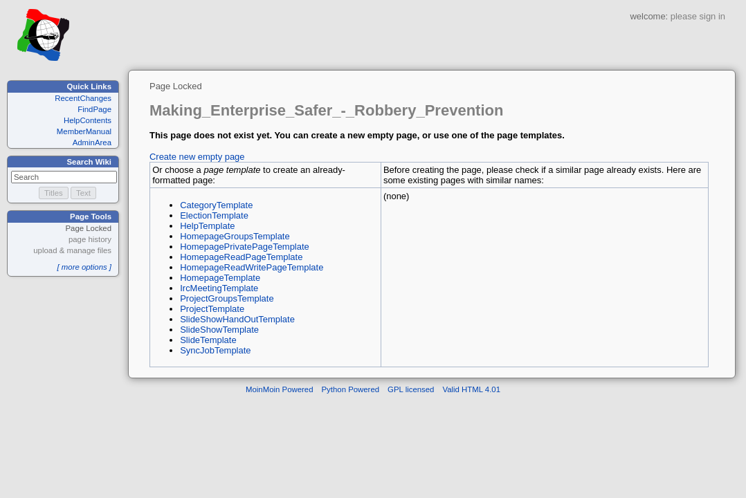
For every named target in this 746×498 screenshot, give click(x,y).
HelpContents (87, 120)
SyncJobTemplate (215, 350)
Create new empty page (197, 156)
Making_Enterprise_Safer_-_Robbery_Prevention (326, 110)
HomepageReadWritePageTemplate (251, 267)
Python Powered (351, 389)
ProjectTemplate (212, 309)
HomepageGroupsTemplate (234, 236)
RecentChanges (83, 98)
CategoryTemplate (216, 205)
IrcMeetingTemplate (219, 288)
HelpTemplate (207, 226)
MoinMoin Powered (279, 389)
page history (90, 239)
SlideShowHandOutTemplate (237, 319)
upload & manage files (72, 250)
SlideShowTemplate (219, 329)
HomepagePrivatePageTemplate (244, 246)
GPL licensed (411, 389)
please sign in (698, 16)
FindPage (94, 109)
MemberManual (84, 131)
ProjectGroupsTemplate (226, 298)
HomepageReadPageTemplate (241, 257)
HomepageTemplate (220, 278)
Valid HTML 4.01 (471, 389)
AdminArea (92, 142)
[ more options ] (84, 267)
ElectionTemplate (214, 215)
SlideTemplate (208, 340)
